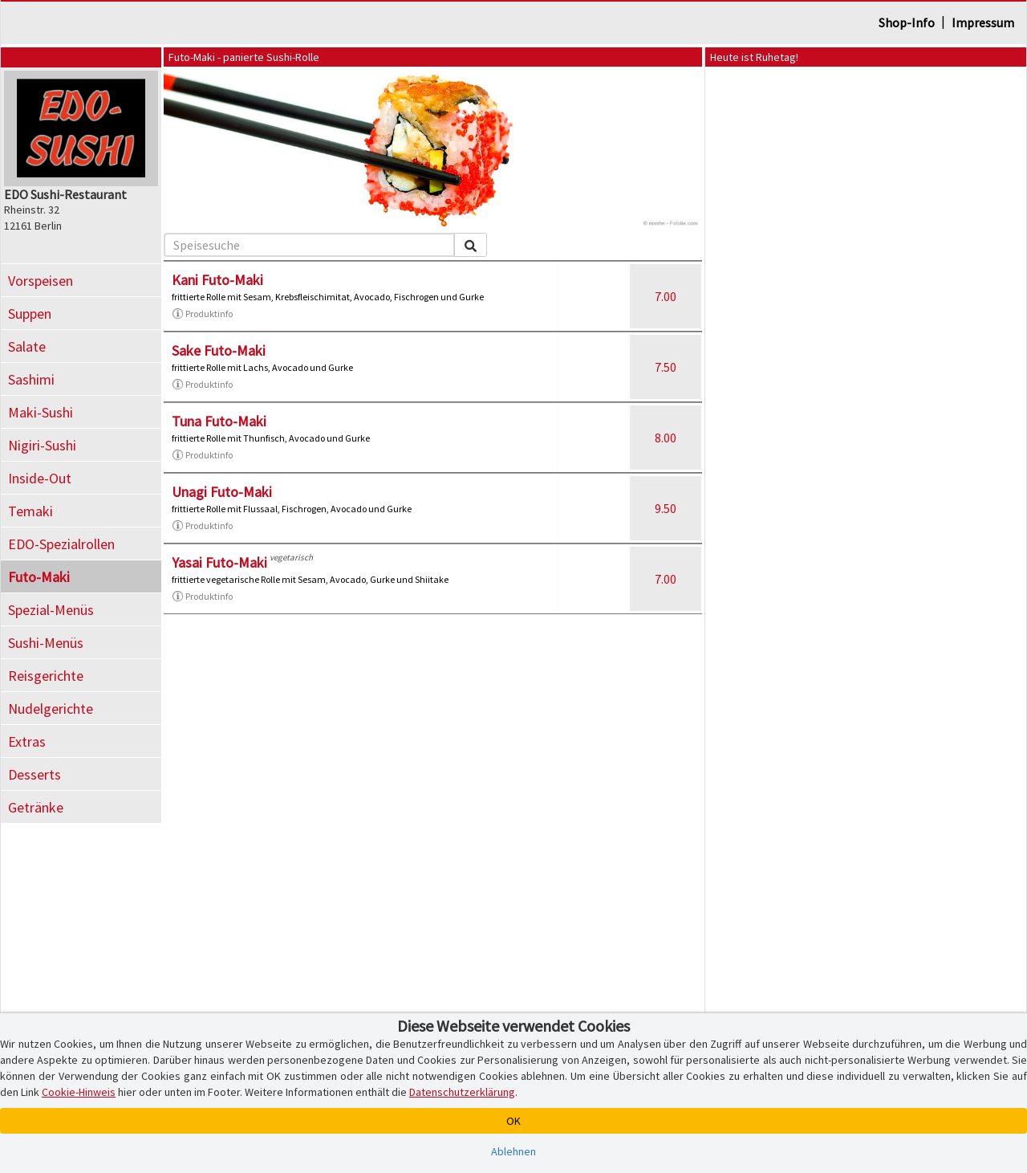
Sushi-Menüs (45, 642)
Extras (27, 741)
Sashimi (31, 379)
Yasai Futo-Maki (219, 562)
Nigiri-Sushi (42, 445)
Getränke (35, 807)
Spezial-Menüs (51, 610)
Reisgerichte (45, 675)
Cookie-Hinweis (79, 1092)
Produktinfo (202, 314)
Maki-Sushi (40, 412)
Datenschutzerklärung (462, 1092)
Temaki (30, 511)
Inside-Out (39, 478)
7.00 (665, 296)
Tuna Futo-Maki (219, 421)
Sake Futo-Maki (219, 350)
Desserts (34, 774)
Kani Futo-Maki (217, 280)
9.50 (665, 508)
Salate (27, 346)
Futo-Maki (39, 577)
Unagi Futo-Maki (222, 492)
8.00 (665, 438)
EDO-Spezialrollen (61, 544)
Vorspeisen (40, 280)
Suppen (29, 313)
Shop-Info (907, 22)
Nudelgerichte (50, 708)
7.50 (665, 367)
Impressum (983, 22)
